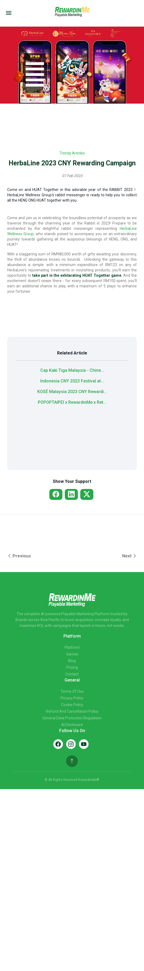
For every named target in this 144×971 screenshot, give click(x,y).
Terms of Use (72, 691)
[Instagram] (71, 744)
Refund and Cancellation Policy (72, 711)
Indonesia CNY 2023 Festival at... (72, 380)
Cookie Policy (72, 705)
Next (129, 555)
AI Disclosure (72, 725)
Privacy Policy (72, 698)
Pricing (72, 667)
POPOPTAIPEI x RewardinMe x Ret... (72, 402)
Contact (72, 674)
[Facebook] (58, 744)
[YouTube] (84, 744)
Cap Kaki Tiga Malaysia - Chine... (72, 370)
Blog (72, 661)
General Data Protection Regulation (72, 718)
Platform (72, 647)
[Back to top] (72, 761)
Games (72, 654)
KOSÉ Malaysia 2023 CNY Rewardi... (72, 391)
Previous (19, 555)
